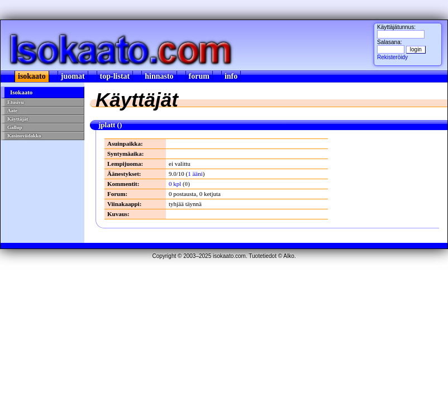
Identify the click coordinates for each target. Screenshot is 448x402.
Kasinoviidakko (24, 135)
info (231, 76)
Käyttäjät (17, 119)
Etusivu (15, 102)
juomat (73, 76)
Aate (12, 110)
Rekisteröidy (392, 57)
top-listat (115, 76)
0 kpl (175, 183)
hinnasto (159, 76)
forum (199, 76)
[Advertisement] (43, 181)
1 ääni (195, 173)
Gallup (14, 127)
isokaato (32, 76)
